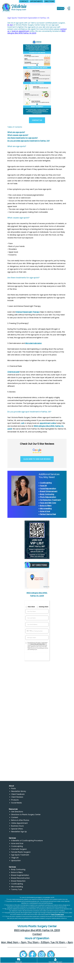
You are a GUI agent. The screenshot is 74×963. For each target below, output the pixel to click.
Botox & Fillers (45, 505)
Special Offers (17, 829)
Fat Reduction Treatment (50, 500)
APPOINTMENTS (36, 1)
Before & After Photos (20, 820)
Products (15, 800)
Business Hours (17, 826)
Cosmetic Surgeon (19, 849)
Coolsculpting (17, 846)
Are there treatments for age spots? (22, 138)
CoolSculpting (46, 483)
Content (14, 817)
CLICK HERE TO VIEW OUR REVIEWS (37, 459)
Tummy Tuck (16, 889)
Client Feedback (18, 794)
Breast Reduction (18, 881)
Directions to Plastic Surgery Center (26, 814)
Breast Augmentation (20, 875)
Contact (37, 934)
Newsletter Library (18, 791)
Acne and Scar (17, 843)
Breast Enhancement (48, 491)
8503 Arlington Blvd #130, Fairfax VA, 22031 (37, 930)
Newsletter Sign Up (19, 831)
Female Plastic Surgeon (21, 852)
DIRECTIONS (49, 1)
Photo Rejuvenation (48, 497)
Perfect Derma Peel (48, 514)
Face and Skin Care (48, 503)
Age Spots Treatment (20, 855)
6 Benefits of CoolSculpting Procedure (27, 840)
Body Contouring (47, 494)
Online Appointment (19, 823)
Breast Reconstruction (20, 878)
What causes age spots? (17, 135)
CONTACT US (37, 120)
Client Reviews (17, 797)
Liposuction (16, 860)
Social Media (16, 803)
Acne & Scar (45, 511)
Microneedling (46, 508)
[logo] (14, 8)
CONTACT (24, 1)
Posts (13, 788)
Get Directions (17, 811)
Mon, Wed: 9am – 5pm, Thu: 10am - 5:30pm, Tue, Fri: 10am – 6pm (37, 942)
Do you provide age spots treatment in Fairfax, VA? (28, 141)
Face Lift (43, 485)
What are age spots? (16, 132)
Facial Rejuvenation (48, 488)
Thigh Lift (15, 858)
